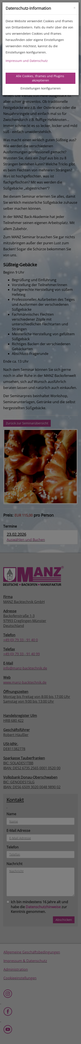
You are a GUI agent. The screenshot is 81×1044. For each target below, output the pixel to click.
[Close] (74, 7)
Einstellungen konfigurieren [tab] (41, 88)
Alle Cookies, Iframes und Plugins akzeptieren (40, 78)
